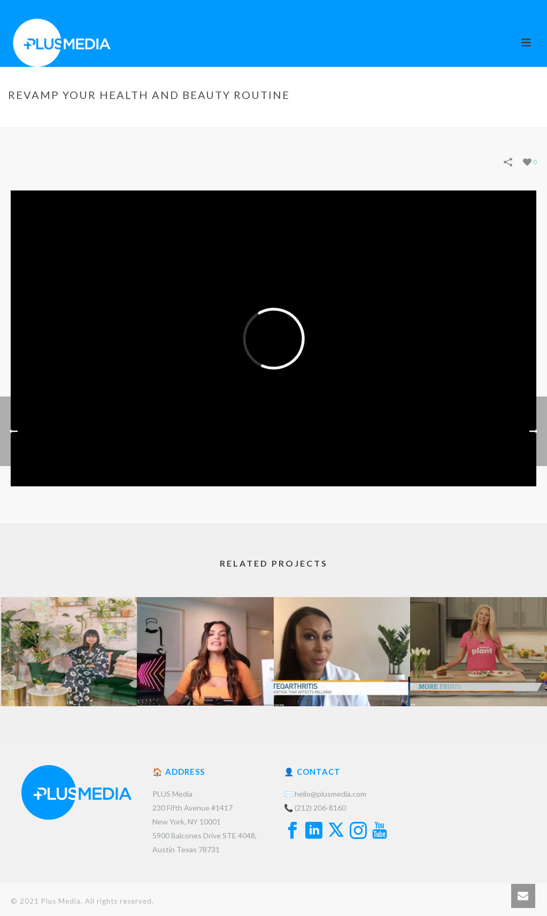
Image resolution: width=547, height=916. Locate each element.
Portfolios (354, 117)
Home (317, 117)
